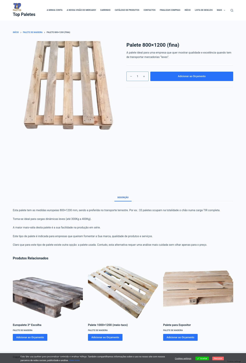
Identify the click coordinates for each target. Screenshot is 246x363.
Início (188, 10)
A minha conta (54, 10)
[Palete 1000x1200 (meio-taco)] (123, 292)
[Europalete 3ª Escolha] (48, 292)
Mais (222, 10)
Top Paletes (24, 14)
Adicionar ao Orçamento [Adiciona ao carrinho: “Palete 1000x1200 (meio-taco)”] (105, 337)
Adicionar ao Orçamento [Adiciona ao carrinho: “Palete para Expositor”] (180, 337)
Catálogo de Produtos (127, 10)
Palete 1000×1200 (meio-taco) (108, 325)
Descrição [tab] (123, 197)
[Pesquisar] (232, 10)
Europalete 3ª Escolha (27, 325)
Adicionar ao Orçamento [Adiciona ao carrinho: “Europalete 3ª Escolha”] (30, 337)
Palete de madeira (22, 330)
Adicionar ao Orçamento (192, 76)
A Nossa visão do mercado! (81, 10)
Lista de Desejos (204, 10)
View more (74, 360)
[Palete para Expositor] (198, 292)
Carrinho (105, 10)
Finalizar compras (170, 10)
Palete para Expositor (177, 325)
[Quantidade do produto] (137, 76)
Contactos (149, 10)
